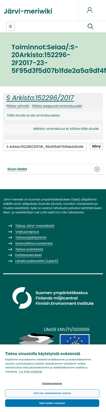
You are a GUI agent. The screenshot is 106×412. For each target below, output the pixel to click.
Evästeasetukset (52, 383)
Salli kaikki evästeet (52, 403)
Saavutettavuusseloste (34, 243)
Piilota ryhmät (17, 106)
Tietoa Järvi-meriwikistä (34, 225)
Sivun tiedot (53, 169)
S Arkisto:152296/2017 (40, 97)
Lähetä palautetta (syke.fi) (36, 261)
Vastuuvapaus (27, 231)
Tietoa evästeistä (29, 249)
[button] (90, 27)
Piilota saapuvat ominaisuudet (57, 106)
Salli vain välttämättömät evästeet (52, 393)
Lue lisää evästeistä (30, 371)
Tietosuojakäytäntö (31, 237)
